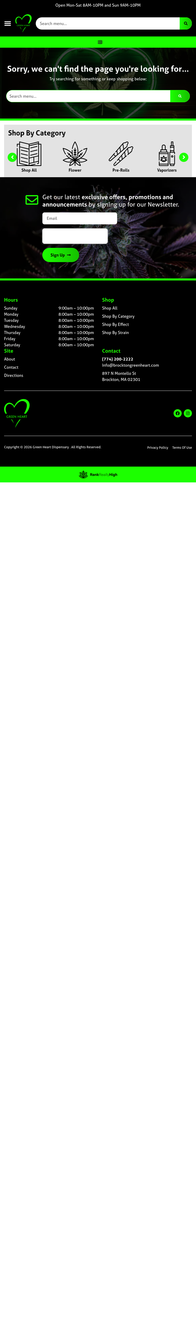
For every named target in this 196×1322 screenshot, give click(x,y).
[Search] (186, 23)
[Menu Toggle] (100, 42)
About (9, 359)
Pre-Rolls (121, 170)
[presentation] (75, 236)
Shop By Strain (115, 332)
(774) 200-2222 (117, 359)
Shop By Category (118, 316)
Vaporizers (167, 170)
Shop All (29, 170)
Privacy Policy (157, 447)
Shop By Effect (115, 324)
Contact (11, 367)
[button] (7, 23)
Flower (75, 170)
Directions (13, 375)
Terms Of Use (182, 447)
